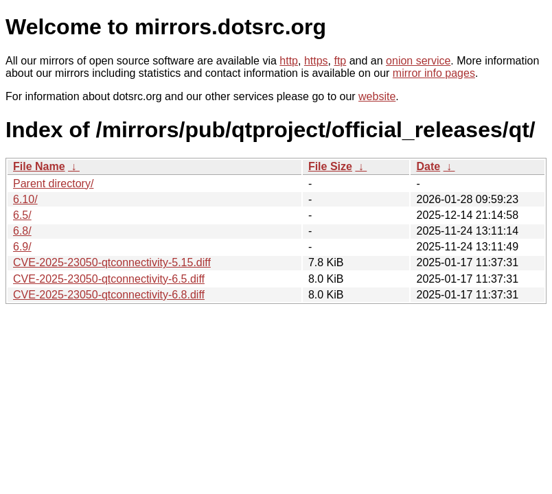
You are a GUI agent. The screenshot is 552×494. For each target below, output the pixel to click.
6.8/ (22, 231)
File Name (39, 166)
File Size (330, 166)
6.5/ (22, 215)
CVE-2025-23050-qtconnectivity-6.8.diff (109, 295)
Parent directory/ (53, 183)
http (288, 61)
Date (428, 166)
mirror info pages (434, 73)
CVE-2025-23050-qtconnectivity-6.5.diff (109, 279)
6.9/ (22, 246)
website (376, 96)
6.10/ (25, 199)
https (316, 61)
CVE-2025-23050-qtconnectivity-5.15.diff (112, 262)
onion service (418, 61)
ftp (340, 61)
